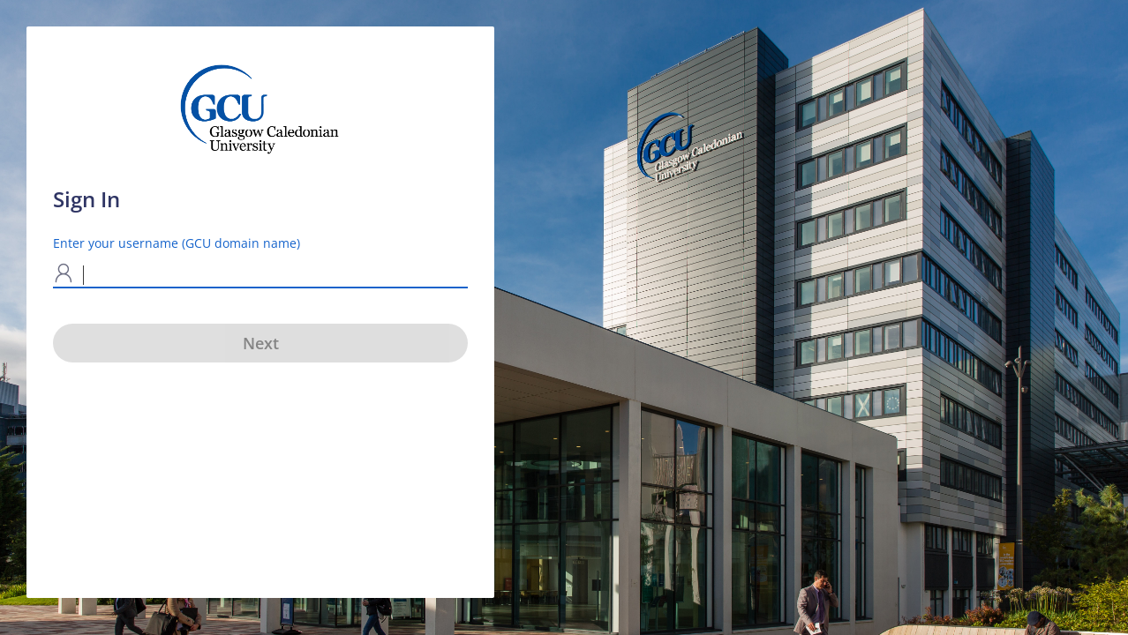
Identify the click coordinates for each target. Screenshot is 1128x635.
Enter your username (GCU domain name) (176, 243)
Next (261, 343)
